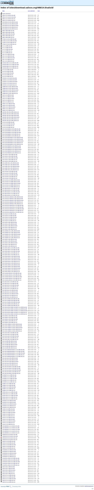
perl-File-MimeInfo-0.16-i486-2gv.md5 (11, 147)
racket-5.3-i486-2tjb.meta (8, 412)
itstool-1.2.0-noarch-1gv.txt (9, 83)
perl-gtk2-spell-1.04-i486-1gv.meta (11, 251)
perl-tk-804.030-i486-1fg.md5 (9, 342)
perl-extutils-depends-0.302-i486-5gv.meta (12, 200)
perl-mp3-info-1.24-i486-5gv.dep (10, 281)
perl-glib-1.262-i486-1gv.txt (9, 227)
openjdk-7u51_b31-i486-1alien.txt (10, 118)
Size (39, 10)
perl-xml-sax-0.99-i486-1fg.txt (10, 363)
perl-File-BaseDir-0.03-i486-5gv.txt (11, 134)
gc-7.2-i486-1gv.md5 (7, 47)
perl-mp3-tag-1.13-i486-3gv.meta (10, 293)
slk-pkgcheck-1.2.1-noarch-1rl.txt (10, 431)
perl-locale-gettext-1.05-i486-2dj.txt (11, 278)
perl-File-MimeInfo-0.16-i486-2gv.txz (11, 152)
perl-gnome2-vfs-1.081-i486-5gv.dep (11, 230)
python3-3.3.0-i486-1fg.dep (9, 400)
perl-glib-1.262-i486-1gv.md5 (9, 224)
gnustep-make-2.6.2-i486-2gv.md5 (10, 62)
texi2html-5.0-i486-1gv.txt (9, 454)
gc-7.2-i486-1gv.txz (7, 52)
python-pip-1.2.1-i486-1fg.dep (9, 392)
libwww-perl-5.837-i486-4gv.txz (10, 93)
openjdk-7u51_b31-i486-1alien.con (10, 112)
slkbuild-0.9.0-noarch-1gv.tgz (9, 437)
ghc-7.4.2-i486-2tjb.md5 (8, 56)
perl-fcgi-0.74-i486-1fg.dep (9, 213)
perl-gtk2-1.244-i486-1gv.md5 (9, 241)
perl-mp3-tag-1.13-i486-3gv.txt (10, 295)
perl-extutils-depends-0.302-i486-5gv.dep (12, 196)
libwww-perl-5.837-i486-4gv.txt (10, 91)
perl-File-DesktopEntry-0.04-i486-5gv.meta (12, 140)
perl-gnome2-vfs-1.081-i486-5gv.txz (11, 237)
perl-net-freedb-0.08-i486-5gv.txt (10, 303)
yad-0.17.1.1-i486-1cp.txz (8, 481)
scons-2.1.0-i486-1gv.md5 (8, 419)
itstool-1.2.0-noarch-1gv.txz (9, 84)
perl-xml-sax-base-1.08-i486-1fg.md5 (11, 368)
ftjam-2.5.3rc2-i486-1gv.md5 (9, 39)
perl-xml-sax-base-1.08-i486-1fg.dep (11, 366)
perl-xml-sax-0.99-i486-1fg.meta (10, 361)
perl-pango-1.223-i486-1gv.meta (10, 319)
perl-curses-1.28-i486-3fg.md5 (9, 173)
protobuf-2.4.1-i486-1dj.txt (9, 380)
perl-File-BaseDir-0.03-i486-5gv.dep (11, 129)
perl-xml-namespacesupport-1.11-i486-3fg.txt (13, 354)
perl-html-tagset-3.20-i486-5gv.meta (11, 268)
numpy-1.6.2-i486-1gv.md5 (8, 105)
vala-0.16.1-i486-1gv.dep (8, 466)
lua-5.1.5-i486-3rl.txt (8, 100)
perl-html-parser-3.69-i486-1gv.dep (11, 256)
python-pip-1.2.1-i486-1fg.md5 (9, 393)
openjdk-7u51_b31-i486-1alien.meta (10, 117)
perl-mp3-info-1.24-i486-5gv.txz (10, 288)
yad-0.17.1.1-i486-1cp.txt (8, 480)
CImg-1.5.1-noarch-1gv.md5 (8, 15)
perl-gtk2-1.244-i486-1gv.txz (9, 246)
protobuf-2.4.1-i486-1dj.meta (9, 378)
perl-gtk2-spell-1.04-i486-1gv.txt (10, 252)
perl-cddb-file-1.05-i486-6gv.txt (10, 168)
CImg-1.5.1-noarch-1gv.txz (8, 20)
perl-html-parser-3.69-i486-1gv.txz (11, 263)
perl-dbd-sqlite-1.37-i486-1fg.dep (10, 188)
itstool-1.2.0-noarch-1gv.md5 (9, 79)
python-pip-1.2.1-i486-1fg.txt (9, 397)
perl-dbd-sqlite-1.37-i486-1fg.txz (10, 195)
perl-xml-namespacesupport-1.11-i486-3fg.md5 (13, 351)
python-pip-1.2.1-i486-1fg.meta (10, 395)
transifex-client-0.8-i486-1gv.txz (10, 465)
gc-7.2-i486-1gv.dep (7, 45)
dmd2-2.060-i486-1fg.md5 (8, 32)
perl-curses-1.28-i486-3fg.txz (9, 178)
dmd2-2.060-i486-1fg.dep (8, 30)
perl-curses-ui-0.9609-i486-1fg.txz (11, 186)
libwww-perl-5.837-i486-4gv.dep (10, 86)
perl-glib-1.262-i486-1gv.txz (9, 229)
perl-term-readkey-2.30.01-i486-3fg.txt (12, 329)
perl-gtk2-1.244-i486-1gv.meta (9, 242)
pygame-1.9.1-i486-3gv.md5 (8, 385)
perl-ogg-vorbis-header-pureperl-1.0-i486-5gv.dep (14, 307)
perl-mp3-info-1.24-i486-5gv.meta (10, 285)
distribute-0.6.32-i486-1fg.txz (10, 28)
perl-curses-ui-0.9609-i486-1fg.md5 (11, 181)
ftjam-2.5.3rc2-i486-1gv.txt (9, 42)
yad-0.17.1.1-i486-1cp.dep (8, 475)
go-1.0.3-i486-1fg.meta (8, 72)
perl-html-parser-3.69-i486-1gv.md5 (11, 257)
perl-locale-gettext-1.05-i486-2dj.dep (11, 273)
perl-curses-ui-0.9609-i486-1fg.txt (11, 185)
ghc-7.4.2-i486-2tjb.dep (8, 54)
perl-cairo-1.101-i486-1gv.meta (10, 157)
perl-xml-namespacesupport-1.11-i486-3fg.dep (13, 349)
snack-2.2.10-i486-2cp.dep (8, 441)
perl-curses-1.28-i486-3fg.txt (9, 176)
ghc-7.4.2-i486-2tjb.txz (8, 61)
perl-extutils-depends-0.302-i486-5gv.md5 (12, 198)
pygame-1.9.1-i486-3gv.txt (8, 388)
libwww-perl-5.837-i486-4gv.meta (10, 89)
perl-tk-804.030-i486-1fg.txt (9, 346)
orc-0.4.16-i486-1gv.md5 (8, 122)
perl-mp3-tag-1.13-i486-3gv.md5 (10, 291)
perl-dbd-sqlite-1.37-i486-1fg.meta (11, 191)
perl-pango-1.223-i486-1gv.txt (9, 320)
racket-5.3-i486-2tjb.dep (8, 409)
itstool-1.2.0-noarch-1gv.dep (9, 78)
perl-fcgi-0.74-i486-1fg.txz (9, 220)
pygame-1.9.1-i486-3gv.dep (8, 383)
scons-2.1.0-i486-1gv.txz (8, 424)
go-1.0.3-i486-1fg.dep (7, 69)
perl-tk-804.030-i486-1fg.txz (9, 347)
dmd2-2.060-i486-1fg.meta (8, 33)
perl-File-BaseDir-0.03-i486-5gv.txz (11, 135)
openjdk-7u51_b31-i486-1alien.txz (10, 120)
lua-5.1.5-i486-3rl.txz (8, 101)
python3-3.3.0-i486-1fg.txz (9, 407)
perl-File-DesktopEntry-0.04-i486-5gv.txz (12, 144)
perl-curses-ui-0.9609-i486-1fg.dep (11, 179)
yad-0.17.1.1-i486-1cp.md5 (8, 476)
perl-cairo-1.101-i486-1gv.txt (9, 159)
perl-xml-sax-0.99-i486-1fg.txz (10, 364)
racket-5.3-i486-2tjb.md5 (8, 410)
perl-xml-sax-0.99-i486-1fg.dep (10, 358)
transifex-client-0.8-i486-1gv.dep (10, 458)
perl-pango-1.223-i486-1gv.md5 (9, 317)
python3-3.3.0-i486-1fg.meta (9, 403)
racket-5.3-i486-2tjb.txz (8, 415)
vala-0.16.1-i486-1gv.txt (8, 471)
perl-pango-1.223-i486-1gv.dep (9, 315)
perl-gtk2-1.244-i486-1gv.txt (9, 244)
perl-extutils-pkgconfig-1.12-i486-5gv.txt (12, 210)
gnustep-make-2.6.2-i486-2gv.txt (10, 66)
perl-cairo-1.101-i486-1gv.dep (9, 154)
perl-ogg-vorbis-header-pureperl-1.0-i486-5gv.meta (14, 310)
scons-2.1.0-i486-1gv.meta (8, 420)
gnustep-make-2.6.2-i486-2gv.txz (10, 67)
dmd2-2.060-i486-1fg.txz (8, 37)
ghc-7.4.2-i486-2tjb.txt (8, 59)
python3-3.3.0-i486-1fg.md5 (9, 402)
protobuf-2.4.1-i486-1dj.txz (9, 381)
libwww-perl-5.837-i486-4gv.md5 (10, 88)
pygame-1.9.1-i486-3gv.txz (8, 390)
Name (3, 10)
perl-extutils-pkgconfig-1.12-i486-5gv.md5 (12, 207)
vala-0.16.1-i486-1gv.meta (8, 470)
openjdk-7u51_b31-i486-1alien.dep (10, 113)
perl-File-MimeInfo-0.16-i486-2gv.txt (11, 151)
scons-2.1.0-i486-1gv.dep (8, 417)
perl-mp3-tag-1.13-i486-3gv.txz (10, 297)
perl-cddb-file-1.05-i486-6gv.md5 (10, 164)
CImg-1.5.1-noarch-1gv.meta (9, 16)
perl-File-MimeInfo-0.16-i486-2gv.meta (11, 149)
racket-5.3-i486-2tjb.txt (8, 414)
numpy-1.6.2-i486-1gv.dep (8, 103)
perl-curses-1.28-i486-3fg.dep (9, 171)
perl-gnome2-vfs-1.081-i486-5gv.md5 (11, 232)
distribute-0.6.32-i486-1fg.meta (10, 25)
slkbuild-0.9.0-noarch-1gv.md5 (9, 434)
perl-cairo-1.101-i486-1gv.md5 (9, 156)
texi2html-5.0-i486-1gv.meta (9, 453)
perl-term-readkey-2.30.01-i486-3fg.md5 (12, 325)
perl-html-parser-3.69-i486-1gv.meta (11, 259)
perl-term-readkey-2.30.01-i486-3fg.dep (12, 324)
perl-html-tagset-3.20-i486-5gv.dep (11, 264)
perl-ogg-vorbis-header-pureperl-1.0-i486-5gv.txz (14, 313)
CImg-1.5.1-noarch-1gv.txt (8, 18)
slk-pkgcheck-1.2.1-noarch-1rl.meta (11, 429)
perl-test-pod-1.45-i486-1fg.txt (10, 337)
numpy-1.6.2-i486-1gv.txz (8, 110)
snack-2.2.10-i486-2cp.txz (8, 448)
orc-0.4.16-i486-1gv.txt (8, 125)
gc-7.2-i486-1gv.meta (7, 49)
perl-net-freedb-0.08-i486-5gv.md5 (10, 300)
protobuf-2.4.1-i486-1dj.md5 (9, 376)
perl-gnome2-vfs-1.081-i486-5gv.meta (11, 234)
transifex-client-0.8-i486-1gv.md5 (10, 459)
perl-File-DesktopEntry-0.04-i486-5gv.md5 (12, 139)
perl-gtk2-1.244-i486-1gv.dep (9, 239)
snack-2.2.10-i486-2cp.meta (9, 444)
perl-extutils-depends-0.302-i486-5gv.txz (12, 203)
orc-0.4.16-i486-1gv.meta (8, 123)
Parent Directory (6, 13)
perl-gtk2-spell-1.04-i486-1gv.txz (10, 254)
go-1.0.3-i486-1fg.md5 (7, 71)
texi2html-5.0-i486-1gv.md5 (9, 451)
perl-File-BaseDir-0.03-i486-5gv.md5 (11, 130)
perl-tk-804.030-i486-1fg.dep (9, 341)
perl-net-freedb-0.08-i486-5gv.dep (10, 298)
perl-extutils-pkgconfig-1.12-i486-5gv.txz (12, 212)
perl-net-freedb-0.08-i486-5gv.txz (10, 305)
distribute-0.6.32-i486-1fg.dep (10, 22)
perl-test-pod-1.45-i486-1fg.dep (10, 332)
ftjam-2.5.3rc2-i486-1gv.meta (9, 40)
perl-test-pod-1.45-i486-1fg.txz (10, 339)
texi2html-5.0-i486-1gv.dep (9, 449)
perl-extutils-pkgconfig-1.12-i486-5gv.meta (13, 208)
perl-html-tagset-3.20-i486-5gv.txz (11, 271)
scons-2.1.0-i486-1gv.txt (8, 422)
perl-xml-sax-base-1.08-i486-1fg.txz (11, 373)
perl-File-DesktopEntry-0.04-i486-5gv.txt (12, 142)
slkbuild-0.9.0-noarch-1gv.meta (10, 436)
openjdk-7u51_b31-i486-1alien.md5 (10, 115)
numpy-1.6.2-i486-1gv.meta (8, 106)
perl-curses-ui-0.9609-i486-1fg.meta (11, 183)
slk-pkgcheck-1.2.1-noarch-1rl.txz (10, 432)
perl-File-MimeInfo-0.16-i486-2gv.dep (11, 145)
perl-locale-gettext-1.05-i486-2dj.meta (12, 276)
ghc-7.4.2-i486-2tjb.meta (8, 57)
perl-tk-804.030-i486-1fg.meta (9, 344)
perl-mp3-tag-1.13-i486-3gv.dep (10, 290)
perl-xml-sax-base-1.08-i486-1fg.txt (11, 371)
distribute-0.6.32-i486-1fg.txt (10, 27)
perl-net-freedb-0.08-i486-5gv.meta (11, 302)
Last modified (31, 10)
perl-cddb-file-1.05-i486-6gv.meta (10, 166)
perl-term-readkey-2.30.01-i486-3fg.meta (12, 327)
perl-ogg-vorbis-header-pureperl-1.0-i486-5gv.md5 (14, 308)
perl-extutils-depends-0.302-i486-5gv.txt (12, 201)
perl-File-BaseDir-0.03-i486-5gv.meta (11, 132)
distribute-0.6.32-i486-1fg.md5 (10, 23)
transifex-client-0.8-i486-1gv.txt (10, 463)
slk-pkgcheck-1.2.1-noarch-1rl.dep (10, 425)
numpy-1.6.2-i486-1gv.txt (8, 108)
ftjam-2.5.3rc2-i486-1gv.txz (9, 44)
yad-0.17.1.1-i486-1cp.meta (9, 478)
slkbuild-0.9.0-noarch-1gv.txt (9, 439)
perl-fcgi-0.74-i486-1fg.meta (9, 217)
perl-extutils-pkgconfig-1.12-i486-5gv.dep (12, 205)
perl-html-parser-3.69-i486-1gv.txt (11, 261)
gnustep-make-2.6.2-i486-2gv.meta (10, 64)
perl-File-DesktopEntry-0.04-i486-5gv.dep (12, 137)
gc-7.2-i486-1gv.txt (7, 50)
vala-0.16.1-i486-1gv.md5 (8, 468)
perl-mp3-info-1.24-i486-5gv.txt (10, 286)
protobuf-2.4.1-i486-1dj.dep (9, 375)
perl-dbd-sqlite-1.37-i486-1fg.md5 (10, 190)
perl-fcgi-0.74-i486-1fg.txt (9, 218)
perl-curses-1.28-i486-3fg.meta (10, 174)
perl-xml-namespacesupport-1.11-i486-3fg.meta (13, 353)
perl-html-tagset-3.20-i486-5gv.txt (11, 269)
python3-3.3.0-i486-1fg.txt (9, 405)
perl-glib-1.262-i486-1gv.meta (9, 225)
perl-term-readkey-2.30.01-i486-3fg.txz (12, 330)
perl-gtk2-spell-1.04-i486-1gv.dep (10, 247)
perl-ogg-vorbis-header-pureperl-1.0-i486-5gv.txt (14, 312)
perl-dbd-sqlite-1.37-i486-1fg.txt (10, 193)
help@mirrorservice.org (89, 486)
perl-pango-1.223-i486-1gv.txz (9, 322)
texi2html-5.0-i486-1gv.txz (9, 456)
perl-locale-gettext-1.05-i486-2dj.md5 (11, 274)
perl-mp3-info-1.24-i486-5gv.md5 (10, 283)
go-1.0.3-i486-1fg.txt (7, 74)
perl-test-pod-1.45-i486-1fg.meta (10, 336)
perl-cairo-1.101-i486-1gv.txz (9, 161)
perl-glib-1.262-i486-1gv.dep (9, 222)
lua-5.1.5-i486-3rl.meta (8, 98)
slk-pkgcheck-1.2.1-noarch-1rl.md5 (10, 427)
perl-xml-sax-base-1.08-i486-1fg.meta (11, 369)
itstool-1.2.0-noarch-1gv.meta (9, 81)
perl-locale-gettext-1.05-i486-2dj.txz (11, 280)
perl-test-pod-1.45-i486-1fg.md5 (10, 334)
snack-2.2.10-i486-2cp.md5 (8, 442)
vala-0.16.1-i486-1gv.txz (8, 473)
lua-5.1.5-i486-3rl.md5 (8, 96)
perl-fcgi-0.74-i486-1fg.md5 (9, 215)
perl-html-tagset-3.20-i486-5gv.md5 (11, 266)
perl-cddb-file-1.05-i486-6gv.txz (10, 169)
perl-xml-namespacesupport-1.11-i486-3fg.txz (13, 356)
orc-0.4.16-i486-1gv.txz (8, 127)
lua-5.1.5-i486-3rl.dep (8, 95)
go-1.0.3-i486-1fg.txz (7, 76)
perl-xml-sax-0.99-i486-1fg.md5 (10, 359)
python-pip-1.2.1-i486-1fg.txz (9, 398)
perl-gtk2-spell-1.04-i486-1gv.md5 (10, 249)
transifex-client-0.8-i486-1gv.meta (11, 461)
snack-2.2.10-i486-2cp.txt (8, 446)
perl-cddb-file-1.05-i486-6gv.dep (10, 162)
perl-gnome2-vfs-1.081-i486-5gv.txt (11, 235)
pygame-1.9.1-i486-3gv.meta (9, 386)
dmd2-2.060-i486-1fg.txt (8, 35)
